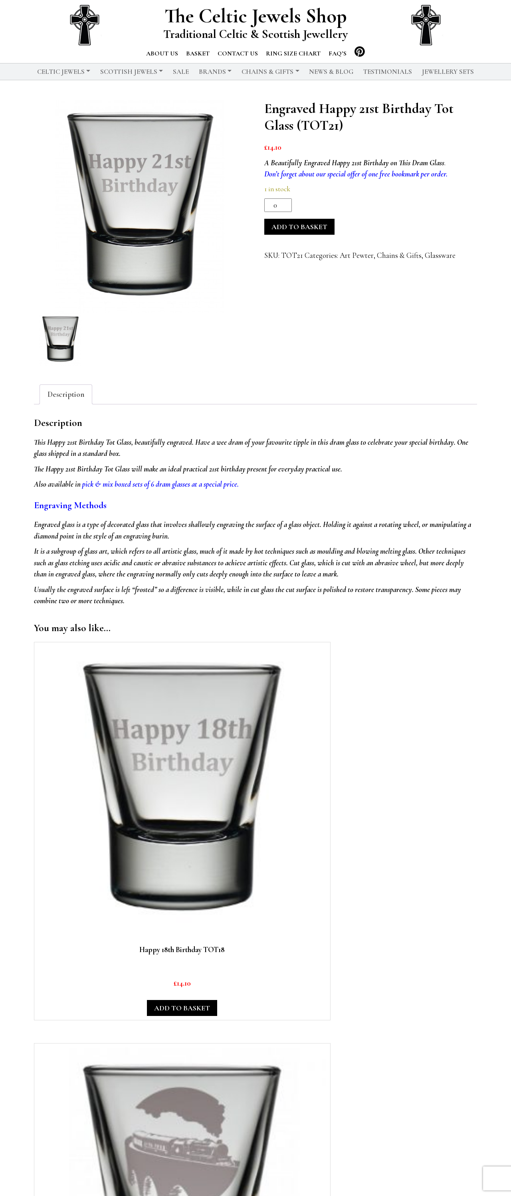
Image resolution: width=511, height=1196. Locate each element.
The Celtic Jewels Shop (255, 16)
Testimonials (387, 71)
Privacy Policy (243, 1177)
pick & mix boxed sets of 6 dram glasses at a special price (159, 484)
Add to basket (299, 226)
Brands (212, 71)
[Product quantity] (278, 205)
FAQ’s (338, 53)
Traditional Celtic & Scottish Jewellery (255, 34)
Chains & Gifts (267, 71)
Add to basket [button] (83, 809)
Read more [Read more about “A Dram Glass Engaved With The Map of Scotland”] (197, 1043)
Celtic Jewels (61, 71)
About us (162, 53)
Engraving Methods (70, 505)
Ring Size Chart (293, 53)
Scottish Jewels (128, 71)
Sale (181, 71)
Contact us (238, 53)
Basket (198, 53)
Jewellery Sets (448, 71)
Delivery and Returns (309, 1177)
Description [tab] (66, 394)
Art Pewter (357, 255)
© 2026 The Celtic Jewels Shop (163, 1177)
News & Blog (331, 71)
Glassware (440, 255)
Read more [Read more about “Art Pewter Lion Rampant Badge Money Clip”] (426, 1043)
